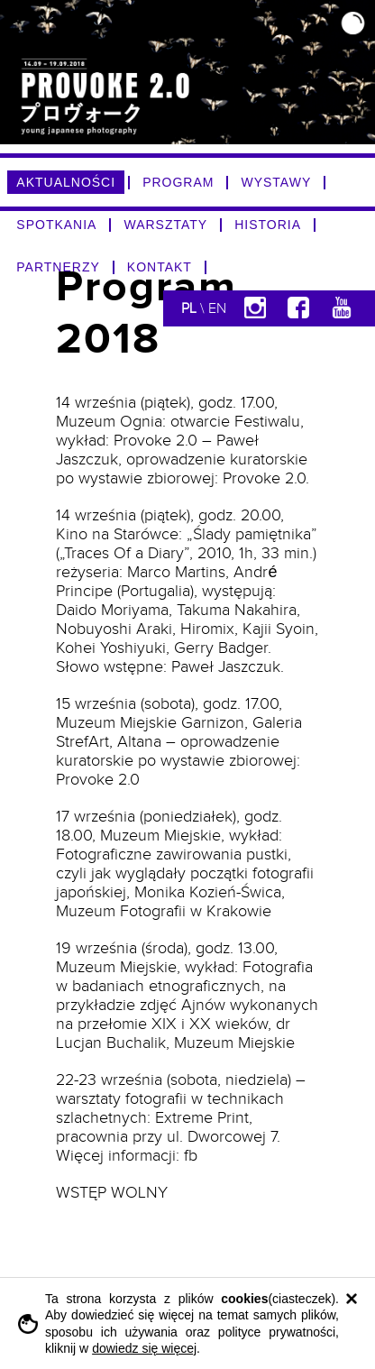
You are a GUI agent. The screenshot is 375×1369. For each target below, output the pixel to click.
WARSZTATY (165, 224)
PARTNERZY (58, 267)
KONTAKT (159, 267)
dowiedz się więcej (144, 1348)
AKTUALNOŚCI (65, 182)
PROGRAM (178, 182)
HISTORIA (267, 224)
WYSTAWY (276, 182)
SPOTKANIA (56, 224)
